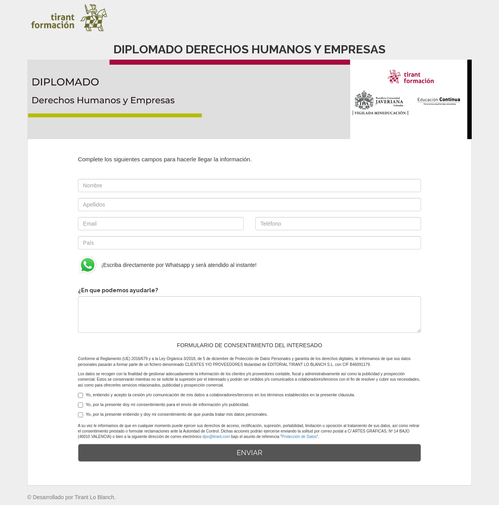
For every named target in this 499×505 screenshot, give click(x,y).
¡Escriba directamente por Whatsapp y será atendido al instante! (167, 265)
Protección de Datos (299, 436)
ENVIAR (249, 452)
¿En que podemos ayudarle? (118, 290)
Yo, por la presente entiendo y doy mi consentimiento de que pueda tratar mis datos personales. (173, 414)
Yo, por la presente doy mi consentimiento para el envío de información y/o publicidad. (164, 405)
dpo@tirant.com (216, 436)
